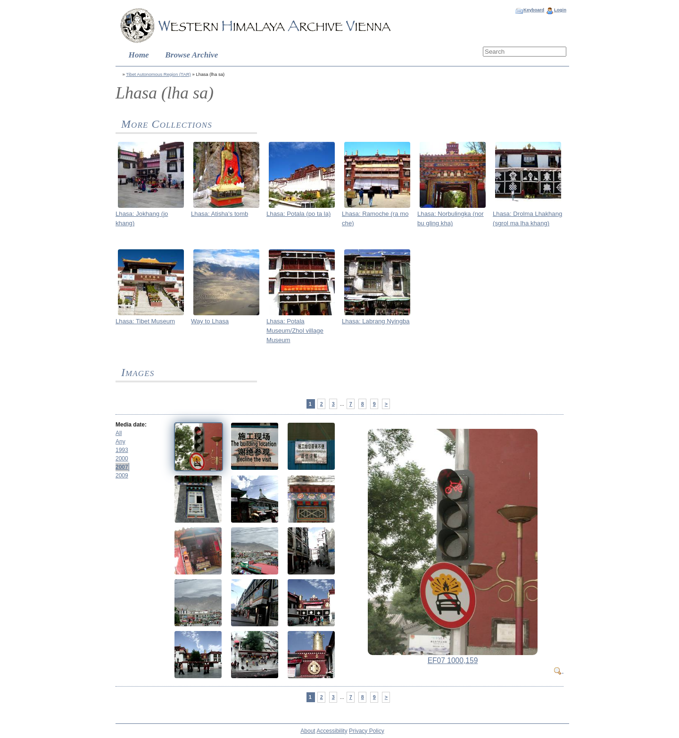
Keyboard (533, 9)
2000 (122, 458)
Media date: (131, 424)
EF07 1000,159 (453, 660)
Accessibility (331, 731)
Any (120, 441)
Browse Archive (191, 54)
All (119, 433)
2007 (122, 467)
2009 (122, 475)
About (307, 731)
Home (139, 54)
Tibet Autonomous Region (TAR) (158, 74)
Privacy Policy (366, 731)
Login (560, 9)
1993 (122, 450)
